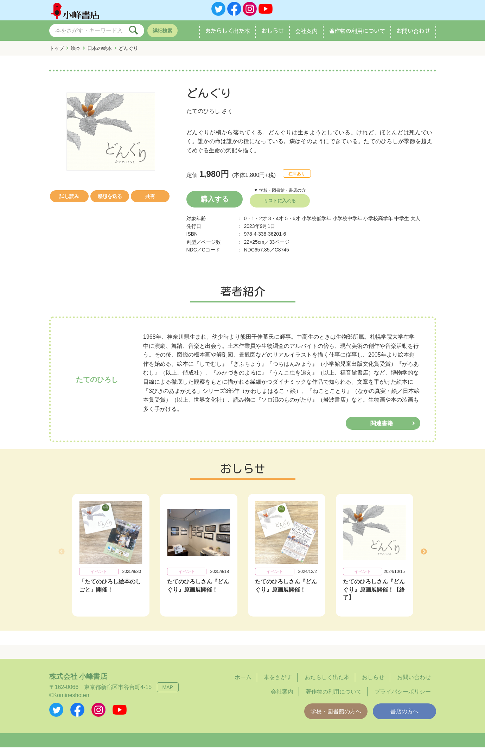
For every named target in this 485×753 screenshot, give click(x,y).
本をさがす (278, 683)
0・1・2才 (255, 224)
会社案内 (306, 36)
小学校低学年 (316, 224)
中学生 (401, 224)
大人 (415, 224)
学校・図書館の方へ (336, 717)
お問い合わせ (413, 36)
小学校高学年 (378, 224)
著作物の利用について (357, 36)
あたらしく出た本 (227, 36)
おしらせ (272, 36)
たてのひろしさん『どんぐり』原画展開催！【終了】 (374, 595)
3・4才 (276, 224)
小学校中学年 (347, 224)
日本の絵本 (99, 54)
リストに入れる (280, 206)
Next (423, 557)
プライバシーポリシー (403, 697)
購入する (214, 205)
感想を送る (109, 202)
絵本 (76, 54)
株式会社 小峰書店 (78, 682)
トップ (56, 54)
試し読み (69, 202)
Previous (61, 557)
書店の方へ (404, 717)
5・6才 (292, 224)
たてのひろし (203, 117)
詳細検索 (162, 36)
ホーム (243, 683)
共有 (150, 202)
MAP (167, 693)
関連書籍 (381, 429)
